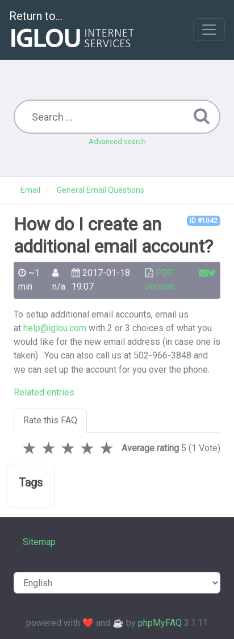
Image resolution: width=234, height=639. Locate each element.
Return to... (73, 30)
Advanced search (117, 141)
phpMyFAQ (160, 622)
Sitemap (39, 542)
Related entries (44, 392)
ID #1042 (204, 221)
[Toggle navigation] (209, 29)
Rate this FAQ (50, 420)
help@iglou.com (54, 328)
